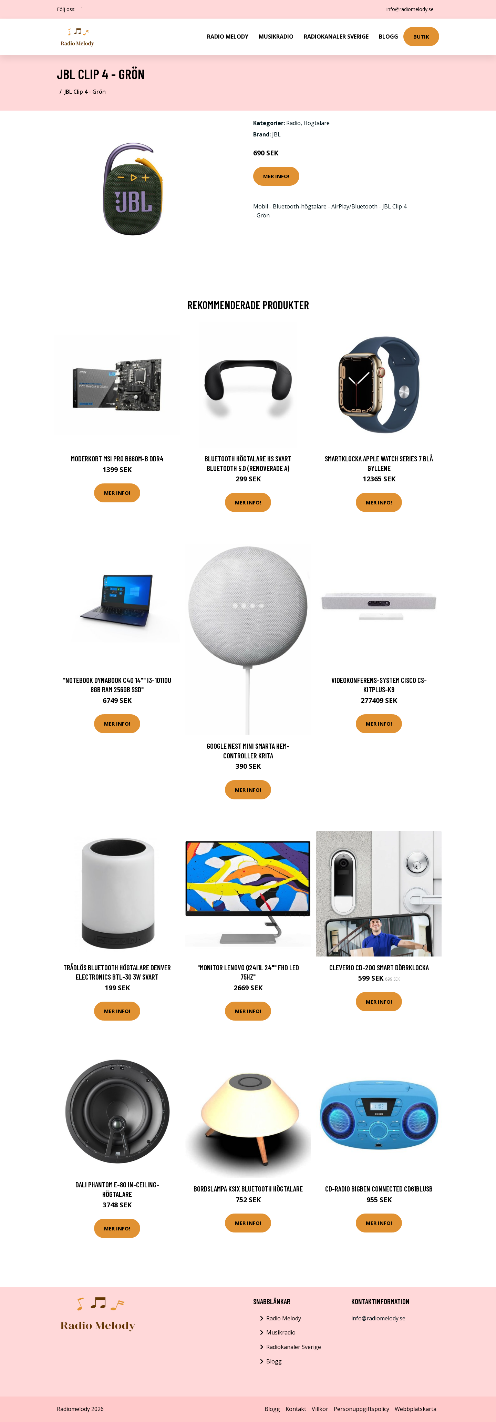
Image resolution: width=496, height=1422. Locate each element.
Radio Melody (227, 36)
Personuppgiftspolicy (361, 1409)
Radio (293, 123)
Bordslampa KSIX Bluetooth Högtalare (248, 1188)
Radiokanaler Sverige (336, 36)
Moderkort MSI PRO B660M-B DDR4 (117, 458)
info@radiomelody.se (410, 9)
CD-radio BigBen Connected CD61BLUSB (379, 1188)
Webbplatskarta (415, 1409)
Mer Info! (276, 176)
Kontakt (296, 1409)
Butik (421, 36)
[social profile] (81, 9)
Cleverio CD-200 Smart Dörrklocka (379, 967)
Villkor (320, 1409)
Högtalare (316, 123)
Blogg (388, 36)
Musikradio (276, 36)
